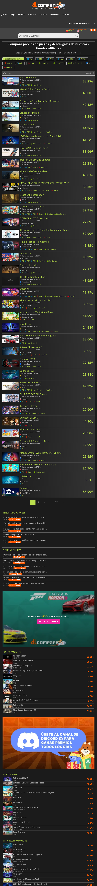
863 (56, 502)
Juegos (4, 15)
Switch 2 (8, 67)
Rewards (43, 15)
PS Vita (82, 59)
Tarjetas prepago (17, 15)
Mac (89, 63)
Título (6, 73)
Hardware (54, 15)
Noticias (65, 15)
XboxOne (44, 63)
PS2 (70, 59)
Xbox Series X (75, 63)
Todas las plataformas (13, 59)
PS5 (39, 59)
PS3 (60, 59)
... (50, 502)
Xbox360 (58, 63)
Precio (90, 73)
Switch (8, 63)
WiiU (20, 63)
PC (29, 59)
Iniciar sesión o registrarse (81, 23)
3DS (31, 63)
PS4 (50, 59)
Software (32, 15)
